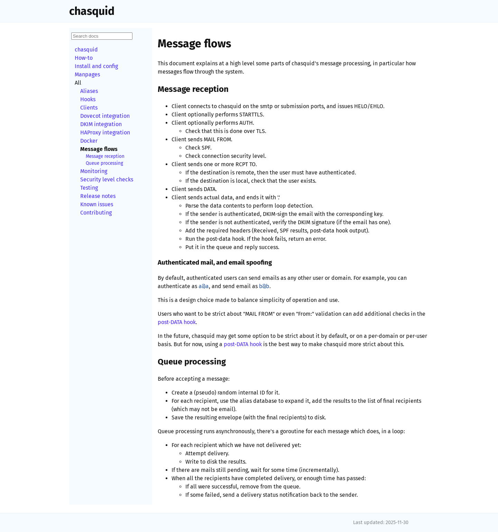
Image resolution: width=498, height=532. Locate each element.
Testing (89, 187)
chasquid (91, 11)
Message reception (105, 156)
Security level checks (106, 179)
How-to (84, 58)
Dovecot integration (105, 116)
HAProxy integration (105, 132)
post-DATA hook (177, 322)
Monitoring (93, 171)
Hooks (87, 99)
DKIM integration (101, 124)
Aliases (89, 91)
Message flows (99, 149)
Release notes (98, 196)
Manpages (87, 74)
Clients (89, 107)
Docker (89, 140)
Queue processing (104, 163)
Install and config (96, 66)
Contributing (96, 212)
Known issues (96, 204)
